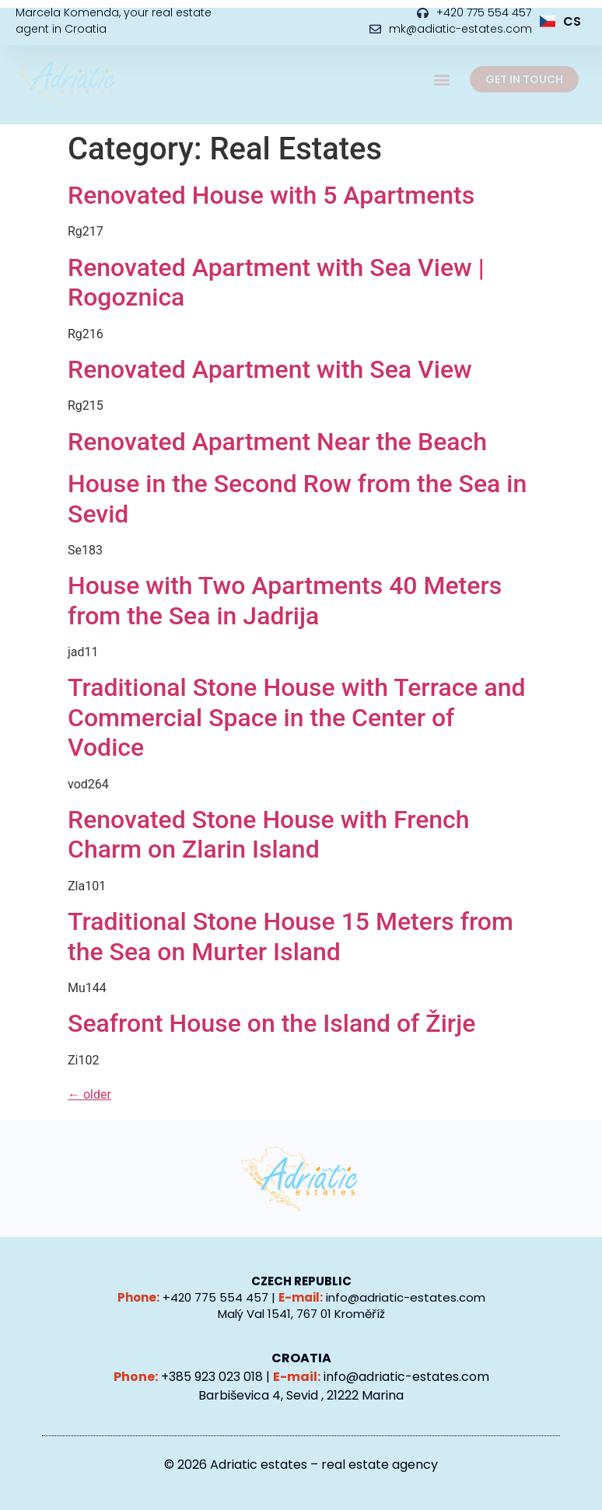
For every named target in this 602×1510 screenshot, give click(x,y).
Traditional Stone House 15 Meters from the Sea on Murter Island (290, 936)
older (89, 1094)
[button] (441, 80)
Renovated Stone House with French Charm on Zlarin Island (269, 834)
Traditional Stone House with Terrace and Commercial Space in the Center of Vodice (297, 717)
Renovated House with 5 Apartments (271, 195)
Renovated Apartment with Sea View (270, 369)
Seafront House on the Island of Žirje (271, 1023)
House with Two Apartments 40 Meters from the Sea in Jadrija (285, 600)
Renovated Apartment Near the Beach (277, 441)
